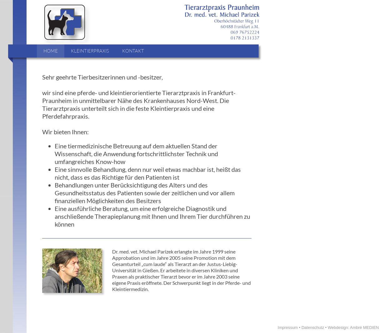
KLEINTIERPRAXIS (90, 51)
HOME (50, 51)
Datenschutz (312, 327)
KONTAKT (133, 51)
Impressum (288, 327)
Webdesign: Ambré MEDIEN (353, 327)
